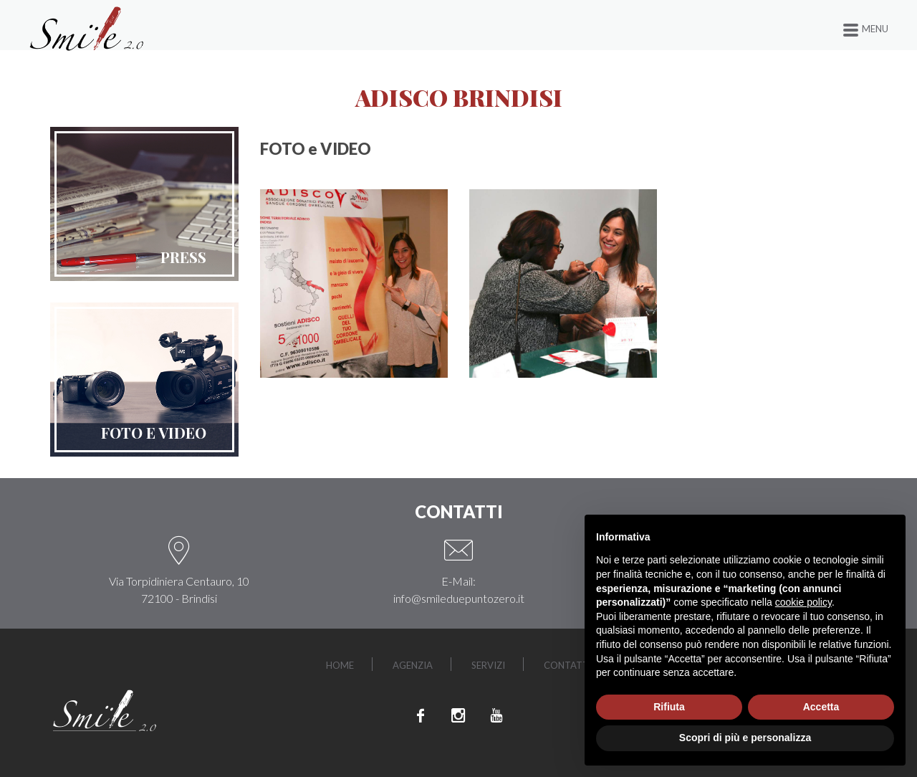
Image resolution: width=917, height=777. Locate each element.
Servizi (491, 664)
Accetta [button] (821, 706)
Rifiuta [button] (669, 706)
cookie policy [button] (803, 602)
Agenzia (406, 664)
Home (324, 664)
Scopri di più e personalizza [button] (745, 737)
